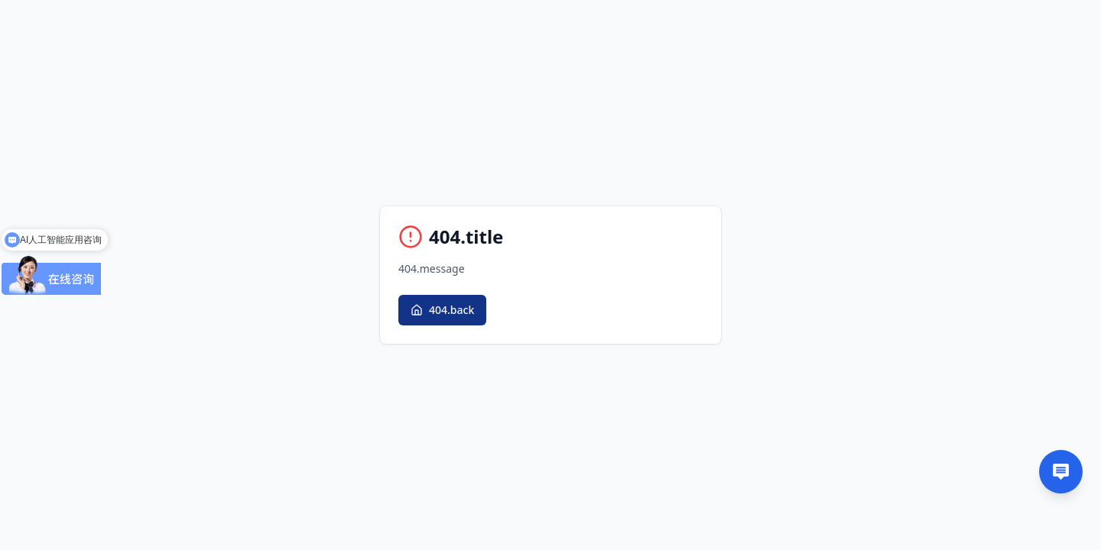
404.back (442, 309)
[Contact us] (1061, 471)
